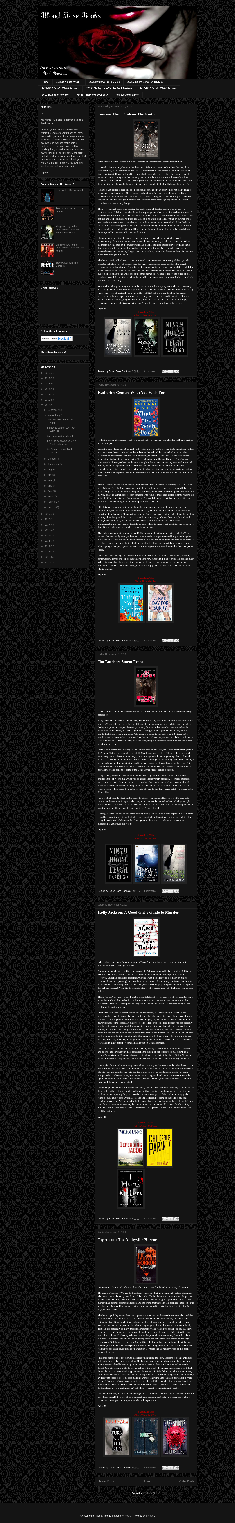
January (52, 507)
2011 (47, 557)
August (52, 469)
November (53, 415)
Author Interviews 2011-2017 (92, 95)
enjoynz (127, 1515)
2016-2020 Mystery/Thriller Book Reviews (109, 88)
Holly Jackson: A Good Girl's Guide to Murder (138, 912)
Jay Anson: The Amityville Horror (127, 1239)
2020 (47, 405)
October (52, 459)
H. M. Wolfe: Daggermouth (70, 190)
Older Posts (186, 1481)
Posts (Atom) (153, 1493)
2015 (47, 535)
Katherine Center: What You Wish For (131, 392)
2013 (47, 546)
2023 (47, 389)
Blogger (150, 1515)
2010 (47, 562)
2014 (47, 541)
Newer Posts (106, 1481)
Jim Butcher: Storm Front (120, 661)
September (54, 464)
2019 (47, 514)
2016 (47, 530)
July (50, 475)
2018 (47, 519)
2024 (47, 383)
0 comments (150, 371)
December (53, 410)
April (50, 491)
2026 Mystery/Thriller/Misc (104, 82)
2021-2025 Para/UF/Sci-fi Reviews (60, 88)
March (51, 496)
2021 (47, 400)
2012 (47, 551)
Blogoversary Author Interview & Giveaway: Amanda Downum (67, 229)
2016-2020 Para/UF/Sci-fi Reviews (158, 88)
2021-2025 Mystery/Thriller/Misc (145, 82)
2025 (47, 378)
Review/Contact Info (127, 95)
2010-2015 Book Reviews (55, 95)
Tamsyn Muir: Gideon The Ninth (126, 114)
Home (45, 82)
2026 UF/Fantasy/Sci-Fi (69, 82)
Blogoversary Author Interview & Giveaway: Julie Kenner (70, 247)
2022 (47, 394)
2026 (47, 373)
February (52, 502)
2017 (47, 525)
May (50, 486)
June (50, 480)
